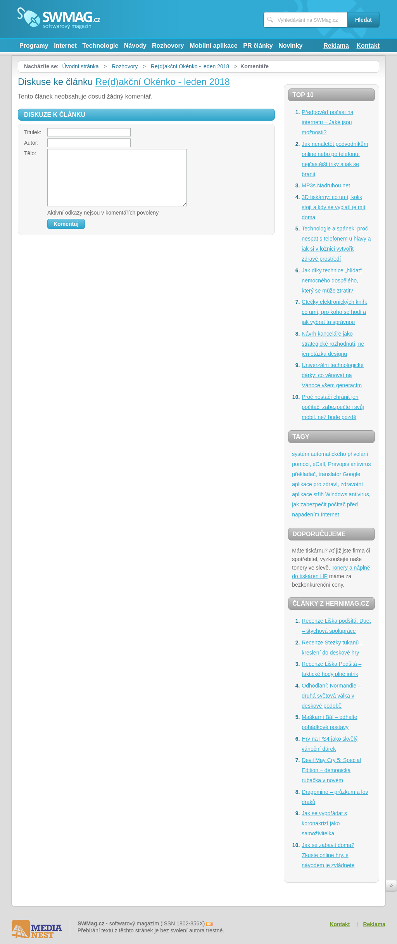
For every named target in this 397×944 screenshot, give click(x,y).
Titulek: (32, 132)
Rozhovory (168, 45)
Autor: (31, 143)
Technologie (100, 45)
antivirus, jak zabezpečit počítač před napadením (331, 504)
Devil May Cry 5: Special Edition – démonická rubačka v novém (331, 770)
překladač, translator (316, 474)
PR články (258, 45)
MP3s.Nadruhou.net (326, 185)
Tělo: (30, 153)
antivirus (360, 464)
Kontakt (368, 45)
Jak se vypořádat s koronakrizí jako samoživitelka (324, 823)
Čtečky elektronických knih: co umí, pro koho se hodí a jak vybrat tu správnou (334, 312)
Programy (33, 45)
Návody (135, 45)
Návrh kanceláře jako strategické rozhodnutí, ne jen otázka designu (333, 344)
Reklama (336, 45)
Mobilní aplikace (214, 45)
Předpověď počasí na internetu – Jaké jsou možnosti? (327, 122)
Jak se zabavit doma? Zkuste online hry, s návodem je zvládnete (328, 855)
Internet (65, 45)
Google (351, 474)
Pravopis (338, 464)
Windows (336, 494)
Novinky (290, 45)
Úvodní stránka (80, 66)
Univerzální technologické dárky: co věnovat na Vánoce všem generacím (333, 375)
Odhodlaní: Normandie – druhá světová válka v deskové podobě (331, 695)
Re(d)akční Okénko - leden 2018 (190, 66)
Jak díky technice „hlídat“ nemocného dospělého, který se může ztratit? (332, 280)
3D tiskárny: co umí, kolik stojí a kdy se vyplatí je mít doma (333, 207)
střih (319, 494)
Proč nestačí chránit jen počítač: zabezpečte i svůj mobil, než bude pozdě (333, 407)
